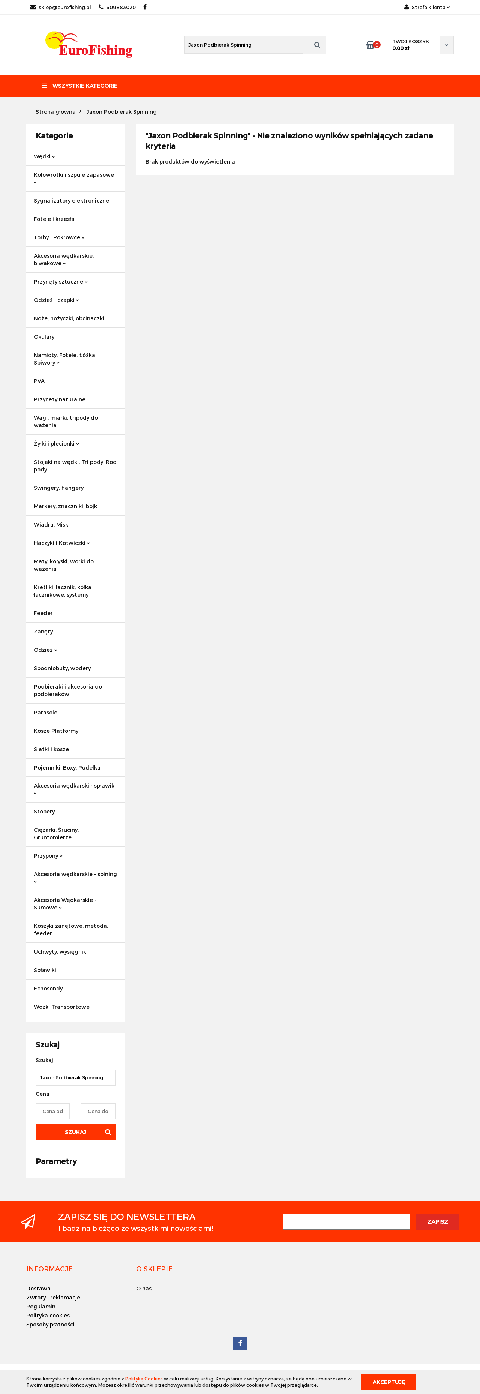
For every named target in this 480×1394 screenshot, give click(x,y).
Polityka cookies (48, 1315)
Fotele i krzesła (54, 219)
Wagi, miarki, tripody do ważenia (66, 421)
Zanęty (43, 631)
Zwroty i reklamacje (53, 1297)
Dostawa (38, 1288)
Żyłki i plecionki (56, 443)
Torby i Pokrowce (59, 237)
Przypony (48, 855)
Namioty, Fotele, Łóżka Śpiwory (64, 359)
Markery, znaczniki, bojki (66, 506)
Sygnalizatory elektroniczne (71, 200)
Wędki (44, 156)
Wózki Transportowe (62, 1007)
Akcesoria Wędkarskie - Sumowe (65, 904)
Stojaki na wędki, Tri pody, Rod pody (75, 466)
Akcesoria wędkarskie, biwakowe (64, 259)
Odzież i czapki (56, 300)
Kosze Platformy (56, 731)
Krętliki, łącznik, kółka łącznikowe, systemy (63, 591)
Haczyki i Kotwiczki (62, 543)
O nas (144, 1288)
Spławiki (45, 970)
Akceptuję (389, 1382)
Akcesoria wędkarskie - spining (75, 877)
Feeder (43, 613)
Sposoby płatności (50, 1324)
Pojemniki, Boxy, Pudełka (67, 767)
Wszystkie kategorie (79, 86)
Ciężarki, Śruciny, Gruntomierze (56, 833)
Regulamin (41, 1306)
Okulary (44, 336)
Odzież (45, 650)
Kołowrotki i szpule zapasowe (74, 177)
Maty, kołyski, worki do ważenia (64, 565)
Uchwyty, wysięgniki (61, 951)
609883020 (117, 7)
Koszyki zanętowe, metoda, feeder (71, 929)
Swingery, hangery (59, 488)
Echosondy (48, 988)
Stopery (44, 811)
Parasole (45, 712)
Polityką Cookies (144, 1378)
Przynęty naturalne (60, 399)
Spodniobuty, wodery (62, 668)
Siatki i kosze (51, 749)
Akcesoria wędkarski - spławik (74, 788)
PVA (39, 381)
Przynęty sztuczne (61, 281)
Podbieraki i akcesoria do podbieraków (68, 690)
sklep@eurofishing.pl (60, 7)
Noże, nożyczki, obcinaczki (69, 318)
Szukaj (75, 1132)
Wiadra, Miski (52, 524)
